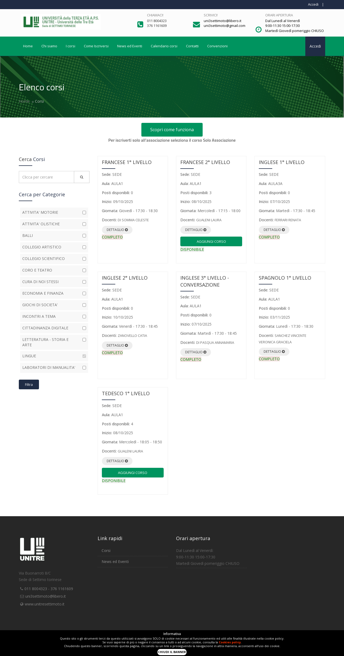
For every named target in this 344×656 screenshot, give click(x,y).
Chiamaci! (155, 15)
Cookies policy (230, 642)
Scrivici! (211, 15)
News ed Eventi (129, 46)
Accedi (313, 4)
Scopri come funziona (172, 130)
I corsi (70, 46)
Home (28, 46)
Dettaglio (117, 229)
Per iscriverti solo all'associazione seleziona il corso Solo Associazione (172, 140)
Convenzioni (217, 46)
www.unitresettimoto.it (44, 604)
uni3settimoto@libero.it (45, 596)
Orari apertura (279, 15)
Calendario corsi (164, 46)
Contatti (192, 46)
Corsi (106, 550)
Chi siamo (49, 46)
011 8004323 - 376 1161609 (48, 588)
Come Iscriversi (96, 46)
